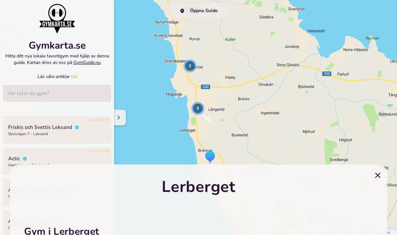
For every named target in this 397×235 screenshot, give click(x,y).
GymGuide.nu (87, 62)
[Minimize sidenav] (118, 117)
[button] (210, 157)
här (74, 76)
